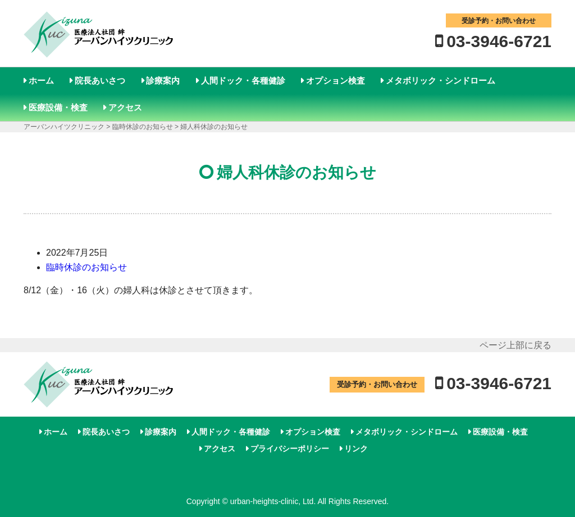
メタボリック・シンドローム (440, 80)
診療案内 (163, 80)
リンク (356, 448)
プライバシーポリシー (289, 448)
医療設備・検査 (58, 107)
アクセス (125, 107)
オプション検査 (335, 80)
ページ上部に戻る (515, 345)
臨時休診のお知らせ (86, 267)
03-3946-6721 (498, 41)
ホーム (41, 80)
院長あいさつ (100, 80)
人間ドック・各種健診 (243, 80)
